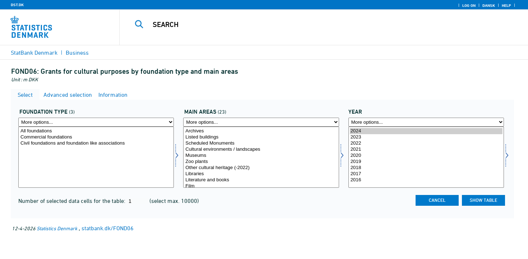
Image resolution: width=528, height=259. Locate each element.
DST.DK (17, 4)
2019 (426, 162)
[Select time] (426, 157)
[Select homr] (261, 157)
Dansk (488, 5)
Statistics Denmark (57, 228)
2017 (426, 174)
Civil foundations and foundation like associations (96, 143)
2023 (426, 137)
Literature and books (261, 180)
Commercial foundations (96, 137)
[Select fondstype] (96, 157)
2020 (426, 156)
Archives (261, 131)
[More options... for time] (426, 122)
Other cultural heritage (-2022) (261, 168)
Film (261, 186)
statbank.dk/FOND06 (108, 228)
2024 (426, 131)
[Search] (311, 24)
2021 (426, 149)
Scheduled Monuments (261, 143)
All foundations (96, 131)
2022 (426, 143)
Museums (261, 156)
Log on (469, 5)
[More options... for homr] (261, 122)
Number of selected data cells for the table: (72, 200)
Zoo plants (261, 162)
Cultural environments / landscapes (261, 149)
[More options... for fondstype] (96, 122)
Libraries (261, 174)
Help (506, 5)
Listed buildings (261, 137)
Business (77, 52)
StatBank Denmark (34, 52)
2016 (426, 180)
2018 (426, 168)
